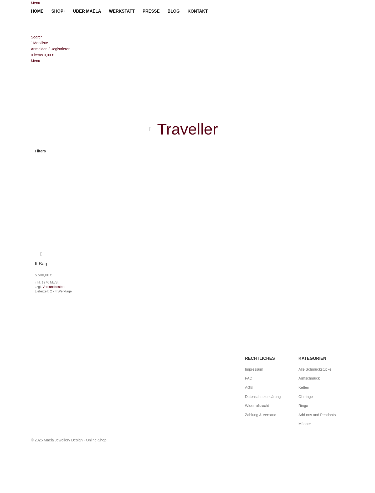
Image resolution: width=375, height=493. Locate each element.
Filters (40, 151)
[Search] (37, 37)
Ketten (304, 387)
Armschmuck (309, 378)
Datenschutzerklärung (263, 397)
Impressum (254, 369)
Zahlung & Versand (260, 415)
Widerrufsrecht (257, 406)
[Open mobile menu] (35, 3)
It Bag (41, 263)
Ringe (303, 406)
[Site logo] (60, 25)
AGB (249, 387)
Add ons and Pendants (317, 415)
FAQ (248, 378)
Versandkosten (53, 286)
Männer (305, 424)
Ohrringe (306, 397)
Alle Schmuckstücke (315, 369)
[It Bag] (70, 197)
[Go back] (150, 129)
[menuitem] (218, 11)
